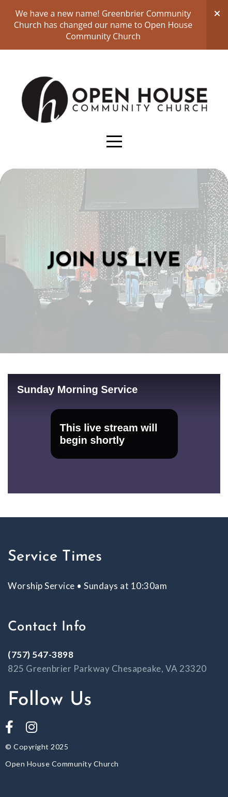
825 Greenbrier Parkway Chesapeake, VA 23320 (107, 668)
